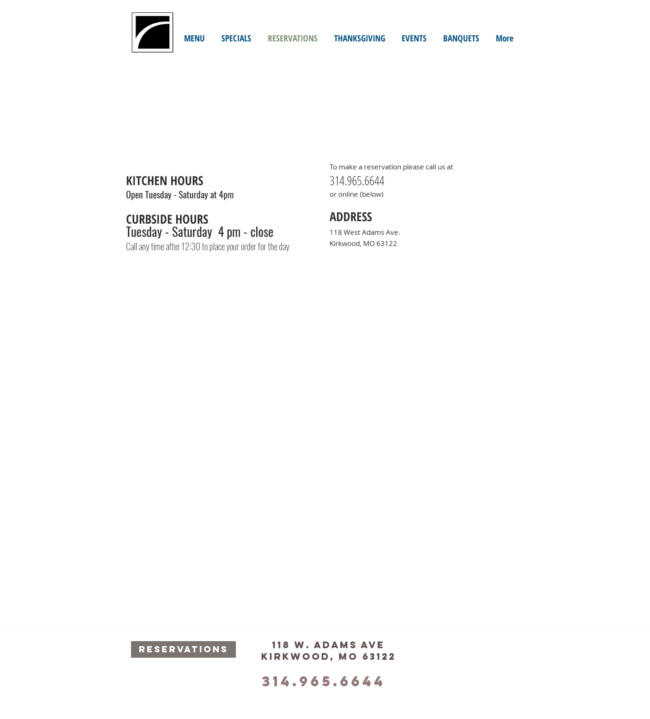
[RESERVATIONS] (183, 649)
